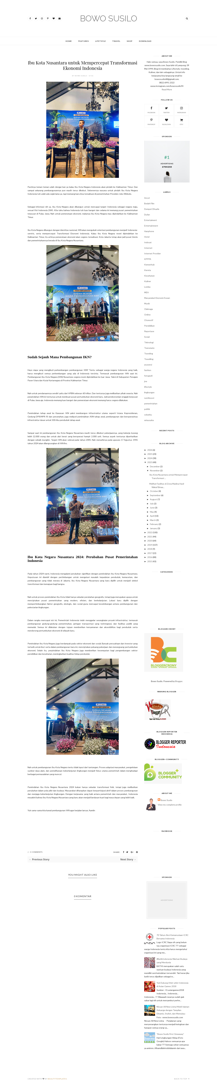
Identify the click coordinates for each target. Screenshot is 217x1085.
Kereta (147, 270)
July (152, 503)
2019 (149, 545)
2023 (149, 462)
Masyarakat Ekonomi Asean (157, 298)
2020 (149, 540)
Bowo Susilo (166, 800)
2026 (149, 450)
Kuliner (147, 281)
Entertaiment (150, 220)
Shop (129, 41)
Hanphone (149, 231)
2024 (149, 458)
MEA (146, 292)
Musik (147, 303)
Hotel (146, 237)
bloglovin (166, 121)
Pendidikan (149, 325)
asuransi (148, 364)
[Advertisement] (167, 601)
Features (83, 41)
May (152, 512)
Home (69, 41)
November (155, 470)
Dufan (147, 214)
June (152, 507)
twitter (166, 109)
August (153, 499)
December (155, 466)
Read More (167, 89)
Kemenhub (149, 264)
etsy (181, 121)
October (154, 491)
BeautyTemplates (57, 1079)
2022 (149, 532)
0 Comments (36, 852)
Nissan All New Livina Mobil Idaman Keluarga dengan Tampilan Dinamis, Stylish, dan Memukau (173, 1010)
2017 (149, 553)
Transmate (149, 348)
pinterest (151, 121)
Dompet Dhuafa (151, 209)
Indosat (148, 242)
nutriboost (149, 398)
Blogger (178, 681)
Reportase (149, 331)
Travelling (148, 359)
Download (145, 41)
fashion (147, 370)
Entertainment (151, 225)
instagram (181, 109)
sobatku (148, 414)
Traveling (148, 353)
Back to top (182, 1079)
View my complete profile (170, 804)
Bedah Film (149, 203)
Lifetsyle (100, 41)
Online (147, 314)
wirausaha (149, 420)
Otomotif (148, 320)
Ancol (147, 198)
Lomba (147, 287)
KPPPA (147, 259)
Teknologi (149, 342)
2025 (149, 454)
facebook (151, 109)
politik (147, 409)
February (154, 524)
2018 (149, 549)
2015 (149, 561)
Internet (148, 248)
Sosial (147, 337)
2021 (149, 536)
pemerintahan (150, 403)
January (153, 528)
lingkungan (149, 392)
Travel (116, 41)
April (152, 516)
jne (145, 381)
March (153, 520)
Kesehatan (149, 275)
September (155, 495)
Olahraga (148, 309)
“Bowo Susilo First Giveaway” (170, 1034)
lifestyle (148, 387)
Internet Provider (152, 253)
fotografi (148, 375)
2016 (149, 557)
